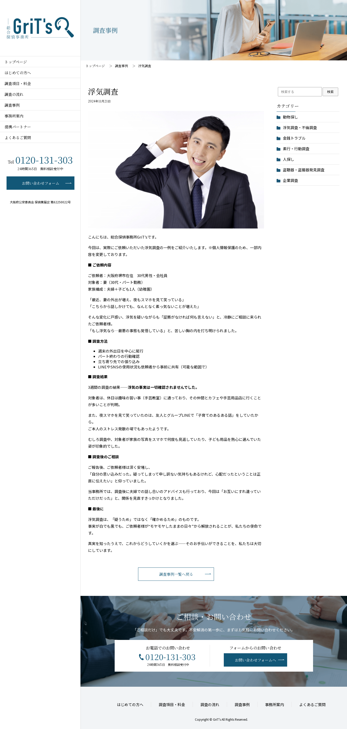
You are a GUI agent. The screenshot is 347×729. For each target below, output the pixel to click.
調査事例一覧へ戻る (176, 575)
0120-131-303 (40, 159)
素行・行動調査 (296, 148)
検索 (330, 92)
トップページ (95, 65)
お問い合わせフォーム (40, 183)
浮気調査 (146, 65)
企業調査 (290, 180)
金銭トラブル (294, 138)
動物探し (290, 117)
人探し (288, 159)
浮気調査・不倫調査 (300, 127)
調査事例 (121, 65)
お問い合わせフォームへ (255, 661)
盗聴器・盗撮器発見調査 (303, 169)
